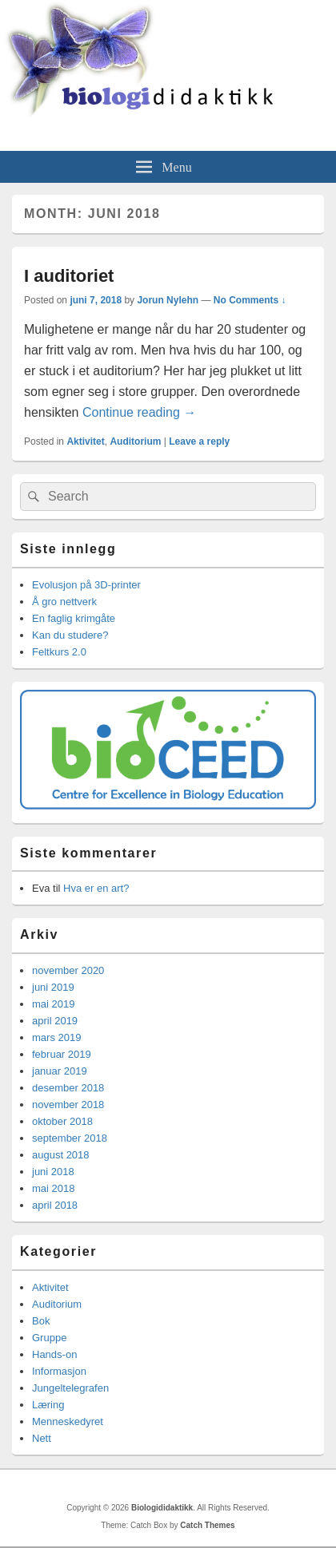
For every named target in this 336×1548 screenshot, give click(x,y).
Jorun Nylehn (167, 300)
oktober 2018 (62, 1121)
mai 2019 (53, 1004)
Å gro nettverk (64, 602)
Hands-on (54, 1354)
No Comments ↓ (250, 300)
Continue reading (139, 412)
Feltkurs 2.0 (59, 652)
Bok (41, 1321)
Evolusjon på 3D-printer (86, 585)
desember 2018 (68, 1088)
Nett (41, 1438)
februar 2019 (61, 1054)
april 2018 (55, 1205)
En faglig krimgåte (73, 618)
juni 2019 (53, 987)
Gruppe (49, 1338)
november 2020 (68, 970)
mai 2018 (53, 1188)
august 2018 (61, 1155)
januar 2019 (59, 1071)
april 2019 (55, 1021)
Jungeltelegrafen (70, 1388)
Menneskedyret (67, 1421)
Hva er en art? (96, 888)
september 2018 (69, 1138)
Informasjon (59, 1371)
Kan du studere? (70, 635)
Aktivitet (85, 441)
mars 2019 (56, 1037)
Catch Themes (207, 1525)
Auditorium (135, 441)
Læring (48, 1405)
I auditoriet (69, 276)
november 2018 (68, 1105)
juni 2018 (53, 1172)
